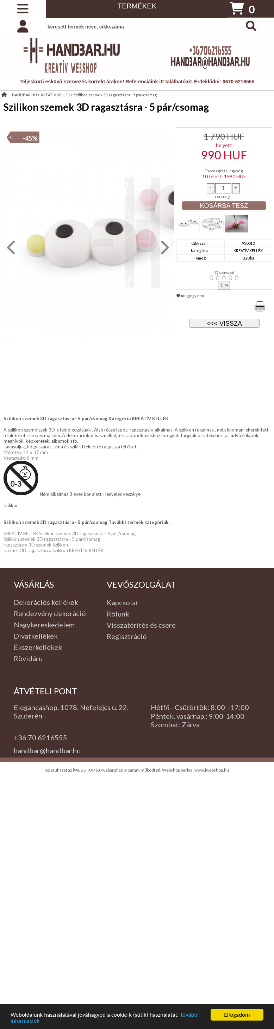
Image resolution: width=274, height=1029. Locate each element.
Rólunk (118, 613)
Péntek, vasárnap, (178, 716)
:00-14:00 (228, 716)
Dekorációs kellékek (46, 602)
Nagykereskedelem (44, 624)
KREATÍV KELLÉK (55, 94)
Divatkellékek (36, 636)
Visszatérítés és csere (141, 625)
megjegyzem (190, 295)
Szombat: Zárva (175, 724)
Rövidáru (28, 658)
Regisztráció (127, 636)
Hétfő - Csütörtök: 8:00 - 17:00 (200, 707)
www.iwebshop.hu (211, 770)
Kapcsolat (122, 602)
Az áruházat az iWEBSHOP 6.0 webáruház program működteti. (103, 770)
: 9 (209, 716)
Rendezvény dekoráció (50, 613)
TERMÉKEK (137, 6)
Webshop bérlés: (178, 770)
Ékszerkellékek (38, 647)
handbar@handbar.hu (47, 750)
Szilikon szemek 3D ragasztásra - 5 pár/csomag (115, 94)
